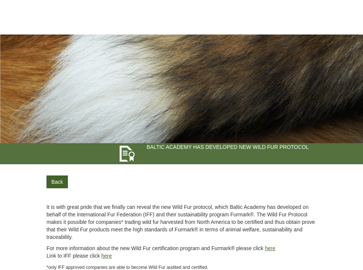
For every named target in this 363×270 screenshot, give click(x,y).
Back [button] (57, 182)
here (270, 248)
